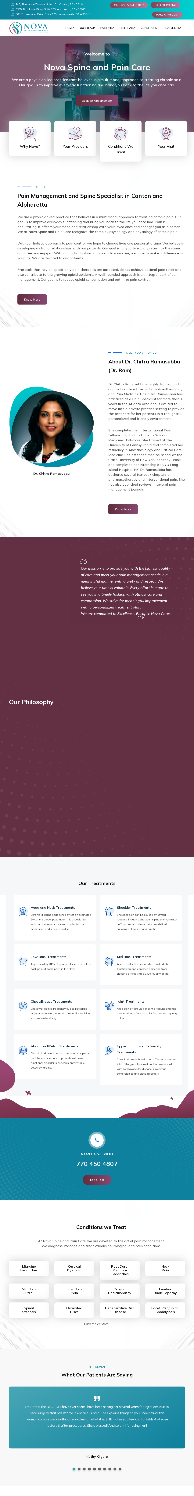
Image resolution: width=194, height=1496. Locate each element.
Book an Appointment (97, 104)
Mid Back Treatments (134, 961)
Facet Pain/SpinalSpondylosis (165, 1314)
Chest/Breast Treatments (51, 1005)
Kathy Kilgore (97, 1461)
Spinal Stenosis (29, 1314)
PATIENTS (105, 30)
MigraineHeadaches (29, 1272)
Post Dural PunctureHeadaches (120, 1274)
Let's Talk (97, 1184)
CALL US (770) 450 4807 (129, 5)
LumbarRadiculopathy (165, 1295)
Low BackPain (74, 1295)
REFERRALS (125, 30)
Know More (32, 303)
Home (67, 30)
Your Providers (75, 150)
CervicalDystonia (74, 1272)
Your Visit (166, 150)
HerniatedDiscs (74, 1314)
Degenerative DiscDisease (119, 1314)
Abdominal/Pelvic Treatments (54, 1050)
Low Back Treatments (48, 961)
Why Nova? (30, 150)
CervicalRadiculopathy (119, 1295)
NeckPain (165, 1272)
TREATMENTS (169, 30)
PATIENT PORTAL (165, 5)
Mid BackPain (29, 1295)
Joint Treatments (131, 1005)
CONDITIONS (148, 30)
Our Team (85, 30)
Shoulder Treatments (134, 911)
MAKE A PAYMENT (167, 14)
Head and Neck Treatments (53, 911)
